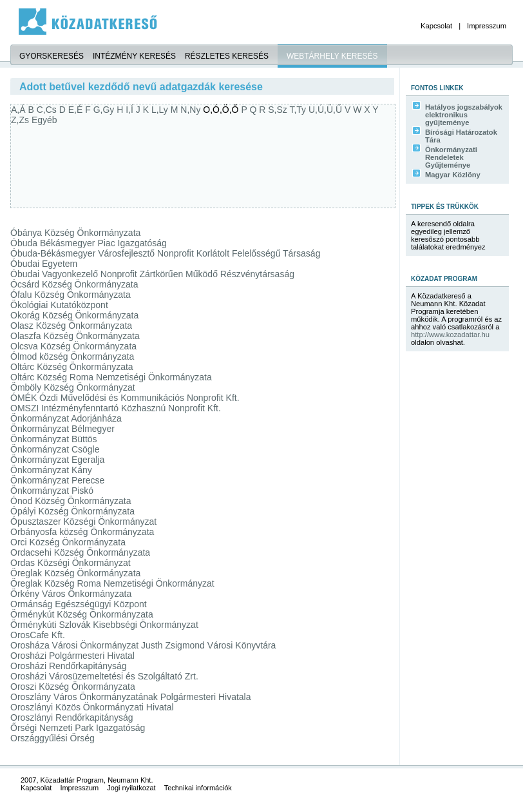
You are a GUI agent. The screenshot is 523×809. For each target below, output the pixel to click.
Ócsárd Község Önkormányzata (74, 284)
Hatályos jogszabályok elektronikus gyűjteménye (463, 114)
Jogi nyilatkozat (131, 788)
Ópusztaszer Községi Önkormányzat (83, 521)
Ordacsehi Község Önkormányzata (80, 552)
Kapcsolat (436, 26)
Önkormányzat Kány (51, 470)
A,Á (19, 109)
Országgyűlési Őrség (52, 738)
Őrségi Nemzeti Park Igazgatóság (77, 728)
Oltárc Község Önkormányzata (71, 367)
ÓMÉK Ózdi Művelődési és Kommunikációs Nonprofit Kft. (125, 398)
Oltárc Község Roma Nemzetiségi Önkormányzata (111, 377)
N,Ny (191, 109)
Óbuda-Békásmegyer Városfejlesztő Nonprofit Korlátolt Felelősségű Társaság (165, 253)
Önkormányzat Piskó (51, 490)
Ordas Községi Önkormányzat (70, 563)
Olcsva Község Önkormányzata (73, 346)
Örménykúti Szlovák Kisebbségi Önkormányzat (104, 624)
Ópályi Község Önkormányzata (72, 511)
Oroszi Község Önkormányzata (72, 686)
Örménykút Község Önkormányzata (81, 614)
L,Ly (161, 109)
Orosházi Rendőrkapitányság (68, 666)
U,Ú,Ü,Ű (327, 109)
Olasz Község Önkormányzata (71, 325)
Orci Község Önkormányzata (68, 542)
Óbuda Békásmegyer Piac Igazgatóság (88, 243)
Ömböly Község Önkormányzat (72, 387)
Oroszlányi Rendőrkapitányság (71, 717)
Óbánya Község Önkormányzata (75, 233)
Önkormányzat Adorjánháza (66, 418)
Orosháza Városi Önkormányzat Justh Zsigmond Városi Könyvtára (143, 645)
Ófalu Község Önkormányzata (70, 294)
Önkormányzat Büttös (53, 439)
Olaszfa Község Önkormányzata (75, 336)
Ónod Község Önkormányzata (70, 501)
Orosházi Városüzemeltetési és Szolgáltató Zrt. (104, 676)
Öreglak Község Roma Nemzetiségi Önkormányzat (112, 583)
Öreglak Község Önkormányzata (75, 573)
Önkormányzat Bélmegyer (62, 429)
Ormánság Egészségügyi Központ (78, 604)
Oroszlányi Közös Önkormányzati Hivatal (92, 707)
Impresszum (486, 26)
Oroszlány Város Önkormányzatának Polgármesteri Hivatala (130, 697)
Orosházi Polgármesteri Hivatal (72, 655)
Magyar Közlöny (452, 175)
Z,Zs (21, 120)
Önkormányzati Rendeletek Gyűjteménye (451, 157)
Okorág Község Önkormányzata (74, 315)
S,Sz (278, 109)
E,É (76, 109)
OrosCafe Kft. (37, 635)
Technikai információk (198, 788)
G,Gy (105, 109)
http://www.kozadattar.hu (450, 334)
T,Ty (299, 109)
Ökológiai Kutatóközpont (59, 305)
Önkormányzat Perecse (57, 480)
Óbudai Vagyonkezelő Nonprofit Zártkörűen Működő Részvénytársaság (152, 274)
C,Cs (48, 109)
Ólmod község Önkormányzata (72, 356)
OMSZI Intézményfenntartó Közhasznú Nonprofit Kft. (115, 408)
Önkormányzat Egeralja (57, 459)
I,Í (131, 109)
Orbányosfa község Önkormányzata (82, 532)
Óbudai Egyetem (43, 263)
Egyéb (44, 120)
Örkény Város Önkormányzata (70, 594)
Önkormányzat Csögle (55, 449)
